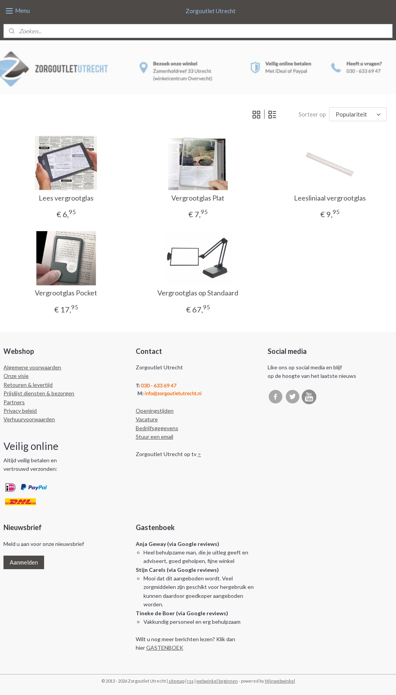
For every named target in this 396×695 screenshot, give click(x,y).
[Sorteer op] (357, 114)
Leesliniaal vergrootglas (330, 198)
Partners (14, 402)
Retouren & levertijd (28, 384)
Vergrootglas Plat (197, 198)
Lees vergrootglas (66, 198)
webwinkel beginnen (217, 680)
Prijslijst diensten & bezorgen (38, 393)
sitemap (176, 680)
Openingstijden (155, 410)
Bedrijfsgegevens (157, 428)
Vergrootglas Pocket (66, 293)
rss (190, 680)
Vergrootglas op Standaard (197, 293)
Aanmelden (24, 562)
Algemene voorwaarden (32, 367)
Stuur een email (154, 436)
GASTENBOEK (164, 647)
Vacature (147, 419)
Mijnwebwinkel (280, 680)
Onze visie (16, 375)
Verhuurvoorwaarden (29, 419)
